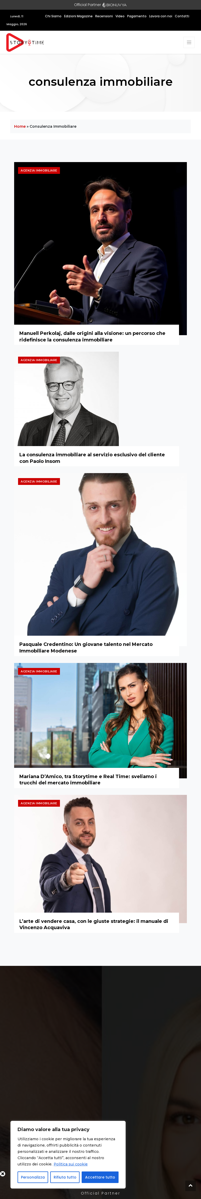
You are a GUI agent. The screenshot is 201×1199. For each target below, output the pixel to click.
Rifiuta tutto (65, 1177)
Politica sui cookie (71, 1164)
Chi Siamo (53, 16)
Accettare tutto (100, 1177)
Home (20, 126)
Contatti (182, 16)
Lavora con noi (160, 16)
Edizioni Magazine (78, 16)
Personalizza (33, 1177)
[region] (68, 1155)
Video (120, 16)
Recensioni (104, 16)
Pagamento (137, 16)
